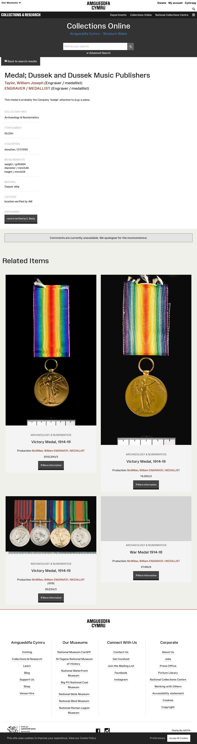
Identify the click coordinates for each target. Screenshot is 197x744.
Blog (27, 672)
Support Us (27, 679)
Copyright (167, 707)
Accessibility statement (168, 693)
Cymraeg (190, 2)
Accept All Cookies (178, 738)
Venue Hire (27, 693)
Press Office (168, 665)
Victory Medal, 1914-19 (51, 442)
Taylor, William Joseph (24, 83)
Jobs (168, 659)
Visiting (27, 652)
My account (175, 2)
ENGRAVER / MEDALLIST (27, 88)
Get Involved (121, 659)
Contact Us (120, 652)
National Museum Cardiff (74, 652)
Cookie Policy (88, 738)
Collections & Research (20, 14)
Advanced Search (98, 53)
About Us (168, 652)
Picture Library (168, 672)
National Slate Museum (74, 694)
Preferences (157, 738)
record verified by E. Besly (21, 218)
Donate (161, 2)
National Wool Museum (74, 701)
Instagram (121, 679)
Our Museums (11, 2)
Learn (27, 665)
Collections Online (141, 14)
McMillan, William (42, 450)
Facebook (121, 672)
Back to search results (20, 61)
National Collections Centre (171, 14)
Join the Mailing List (121, 665)
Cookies (168, 700)
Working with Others (167, 686)
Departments (118, 14)
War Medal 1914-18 (146, 552)
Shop (27, 686)
